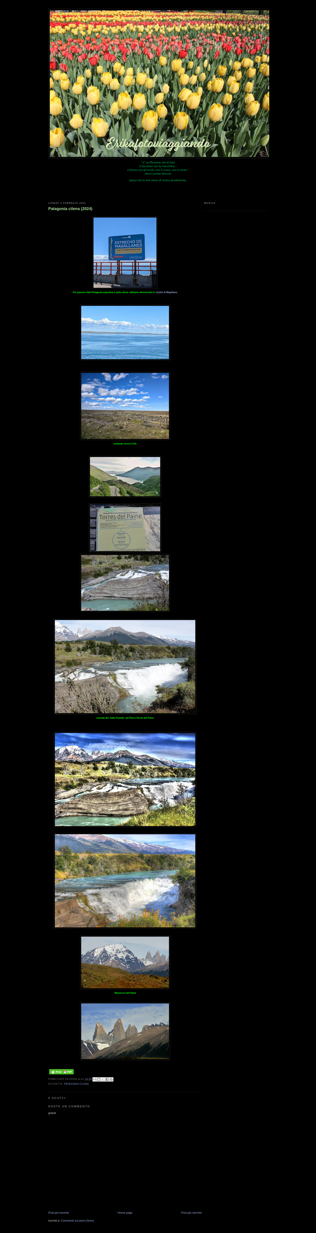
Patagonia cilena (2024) (70, 209)
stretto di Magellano (166, 292)
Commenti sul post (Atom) (77, 1220)
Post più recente (58, 1212)
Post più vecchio (191, 1212)
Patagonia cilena (76, 1084)
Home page (125, 1212)
